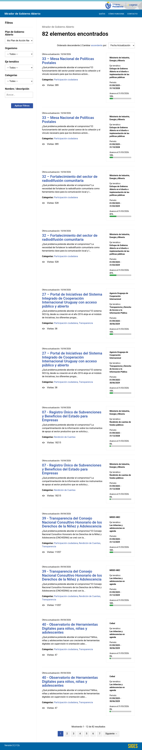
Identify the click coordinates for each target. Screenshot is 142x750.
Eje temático (12, 61)
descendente (73, 45)
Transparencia (86, 323)
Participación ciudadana (66, 79)
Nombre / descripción (17, 88)
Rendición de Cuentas (65, 437)
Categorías (11, 75)
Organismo (11, 48)
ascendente (96, 45)
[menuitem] (102, 13)
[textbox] (19, 95)
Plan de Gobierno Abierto (14, 33)
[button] (22, 105)
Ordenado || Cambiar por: (82, 45)
